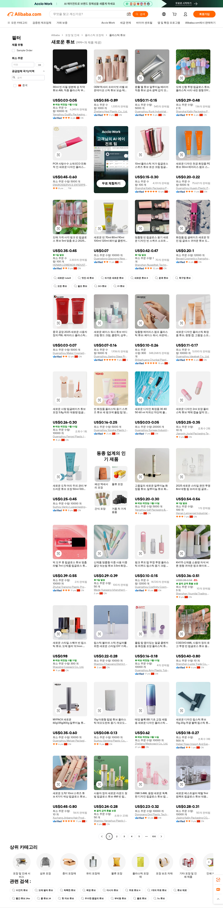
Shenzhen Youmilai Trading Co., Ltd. (193, 593)
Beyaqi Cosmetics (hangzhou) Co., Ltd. (193, 258)
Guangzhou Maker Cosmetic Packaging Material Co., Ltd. (70, 353)
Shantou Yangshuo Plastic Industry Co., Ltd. (111, 820)
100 (154, 836)
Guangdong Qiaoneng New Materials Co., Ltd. (111, 258)
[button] (129, 14)
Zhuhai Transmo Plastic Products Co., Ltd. (70, 586)
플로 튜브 (139, 898)
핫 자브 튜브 (66, 898)
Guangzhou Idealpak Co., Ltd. (192, 356)
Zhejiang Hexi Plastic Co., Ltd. (110, 111)
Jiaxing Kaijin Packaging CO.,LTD (193, 817)
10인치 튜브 (20, 890)
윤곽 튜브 (161, 278)
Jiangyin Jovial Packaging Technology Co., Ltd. (193, 433)
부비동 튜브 (118, 898)
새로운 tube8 (62, 278)
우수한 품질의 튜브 (92, 898)
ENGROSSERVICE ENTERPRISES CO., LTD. (70, 184)
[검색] (140, 14)
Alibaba (55, 35)
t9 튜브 (119, 286)
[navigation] (28, 436)
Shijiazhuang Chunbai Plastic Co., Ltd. (152, 359)
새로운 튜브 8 (139, 278)
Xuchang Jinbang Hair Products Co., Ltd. (70, 817)
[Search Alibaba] (88, 14)
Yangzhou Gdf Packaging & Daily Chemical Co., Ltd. (152, 509)
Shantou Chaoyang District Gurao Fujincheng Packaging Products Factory (111, 663)
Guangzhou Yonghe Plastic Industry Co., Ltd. (111, 430)
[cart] (175, 14)
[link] (218, 880)
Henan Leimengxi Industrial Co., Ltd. (193, 513)
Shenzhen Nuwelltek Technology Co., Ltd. (152, 264)
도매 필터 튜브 (44, 890)
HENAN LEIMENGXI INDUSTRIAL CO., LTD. (70, 264)
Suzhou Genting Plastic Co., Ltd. (111, 740)
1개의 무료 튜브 (157, 890)
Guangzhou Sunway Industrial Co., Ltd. (152, 430)
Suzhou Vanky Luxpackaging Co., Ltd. (70, 506)
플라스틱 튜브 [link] (117, 35)
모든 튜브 (60, 286)
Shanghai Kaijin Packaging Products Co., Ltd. (193, 111)
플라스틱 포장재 (94, 35)
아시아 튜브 (110, 890)
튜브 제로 (180, 890)
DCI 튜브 (100, 286)
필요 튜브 (80, 286)
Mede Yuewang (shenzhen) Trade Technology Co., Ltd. (111, 589)
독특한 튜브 (67, 890)
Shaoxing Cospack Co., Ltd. (68, 666)
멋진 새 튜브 (86, 278)
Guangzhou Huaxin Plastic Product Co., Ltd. (193, 188)
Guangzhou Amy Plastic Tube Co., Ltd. (152, 670)
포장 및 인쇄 (72, 35)
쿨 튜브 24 (44, 898)
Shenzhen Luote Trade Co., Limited (193, 663)
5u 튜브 (159, 898)
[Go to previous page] (101, 836)
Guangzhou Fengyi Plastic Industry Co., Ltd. (70, 436)
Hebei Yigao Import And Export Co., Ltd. (193, 743)
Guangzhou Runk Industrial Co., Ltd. (152, 111)
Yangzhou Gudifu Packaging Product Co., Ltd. (70, 114)
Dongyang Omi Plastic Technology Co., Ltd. (152, 814)
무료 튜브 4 (132, 890)
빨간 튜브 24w (21, 898)
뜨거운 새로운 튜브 (112, 278)
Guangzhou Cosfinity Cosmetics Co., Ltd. (152, 586)
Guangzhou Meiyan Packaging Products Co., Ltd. (70, 740)
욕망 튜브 (89, 890)
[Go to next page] (161, 836)
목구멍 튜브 (183, 278)
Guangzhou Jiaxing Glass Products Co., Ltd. (111, 356)
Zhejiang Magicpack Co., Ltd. (151, 743)
